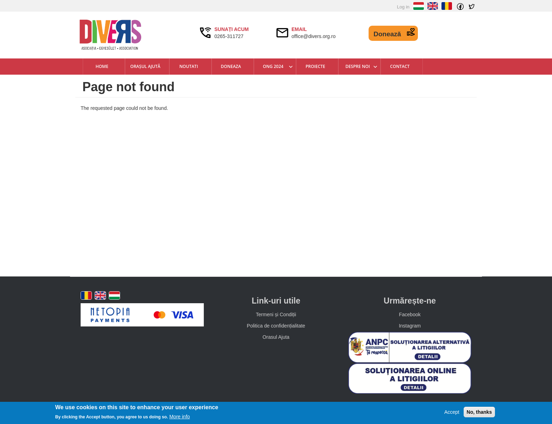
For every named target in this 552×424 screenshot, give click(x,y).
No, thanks (479, 412)
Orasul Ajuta (276, 337)
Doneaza (231, 66)
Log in (403, 7)
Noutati (188, 66)
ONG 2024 (273, 66)
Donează (387, 34)
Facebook (409, 314)
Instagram (410, 326)
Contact (400, 66)
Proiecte (315, 66)
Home (101, 66)
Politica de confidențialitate (276, 326)
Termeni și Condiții (276, 314)
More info (179, 416)
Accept (451, 412)
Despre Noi (357, 66)
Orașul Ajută (145, 66)
